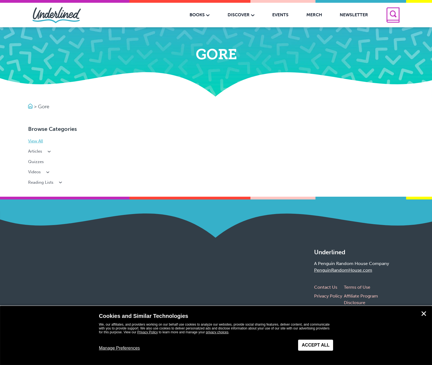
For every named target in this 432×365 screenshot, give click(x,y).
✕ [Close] (423, 314)
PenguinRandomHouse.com (343, 270)
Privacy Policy (328, 296)
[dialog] (216, 335)
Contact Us (325, 287)
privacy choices (217, 332)
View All (35, 141)
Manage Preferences (119, 348)
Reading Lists (45, 182)
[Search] (393, 15)
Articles (40, 151)
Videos (39, 171)
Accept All (316, 345)
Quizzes (36, 161)
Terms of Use (357, 287)
